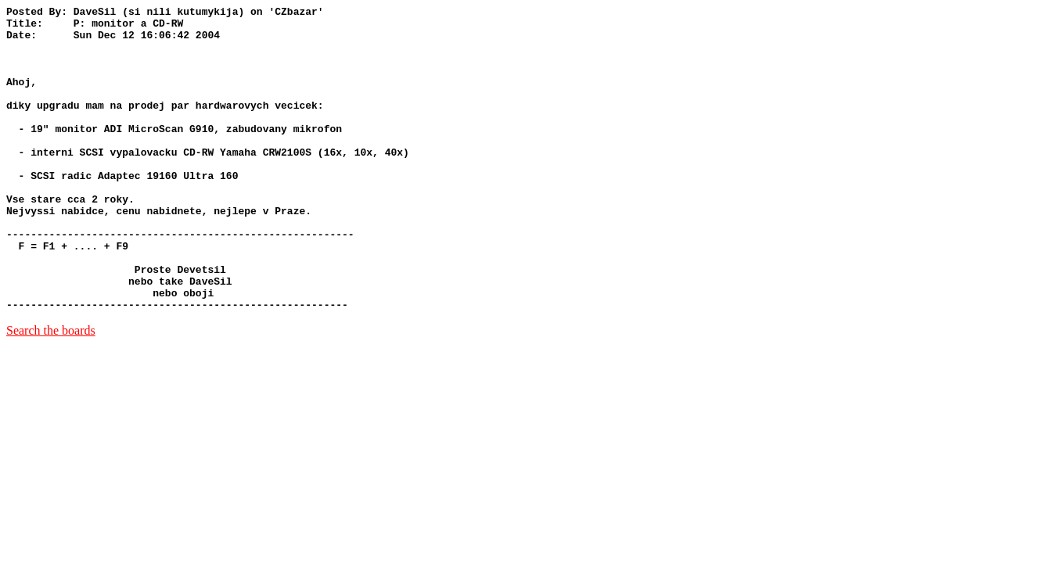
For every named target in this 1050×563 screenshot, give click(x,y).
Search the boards (50, 391)
